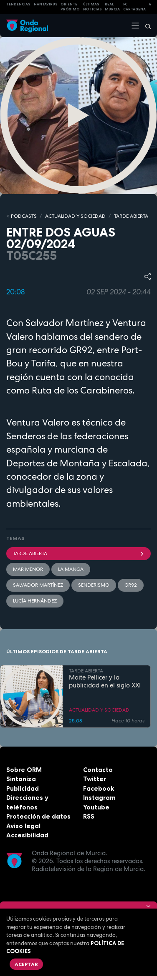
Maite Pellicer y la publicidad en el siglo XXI (105, 682)
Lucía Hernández (35, 601)
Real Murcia (112, 7)
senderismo (93, 585)
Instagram (99, 798)
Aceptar (26, 964)
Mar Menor (28, 569)
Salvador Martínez (38, 585)
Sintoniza (21, 779)
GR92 (130, 585)
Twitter (94, 779)
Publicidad (22, 788)
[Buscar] (145, 25)
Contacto (98, 770)
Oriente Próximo (70, 7)
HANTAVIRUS (46, 4)
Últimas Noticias (92, 7)
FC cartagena (134, 7)
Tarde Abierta (78, 553)
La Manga (71, 569)
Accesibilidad (27, 835)
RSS (88, 816)
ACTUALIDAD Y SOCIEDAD (75, 216)
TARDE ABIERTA (131, 216)
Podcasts (24, 216)
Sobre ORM (24, 770)
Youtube (96, 807)
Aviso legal (23, 826)
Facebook (98, 788)
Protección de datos (38, 816)
